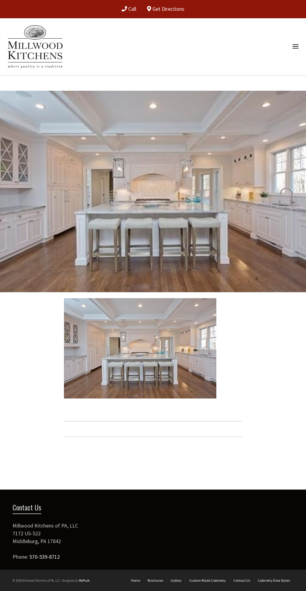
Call (129, 8)
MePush (84, 580)
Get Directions (165, 8)
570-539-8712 (44, 556)
